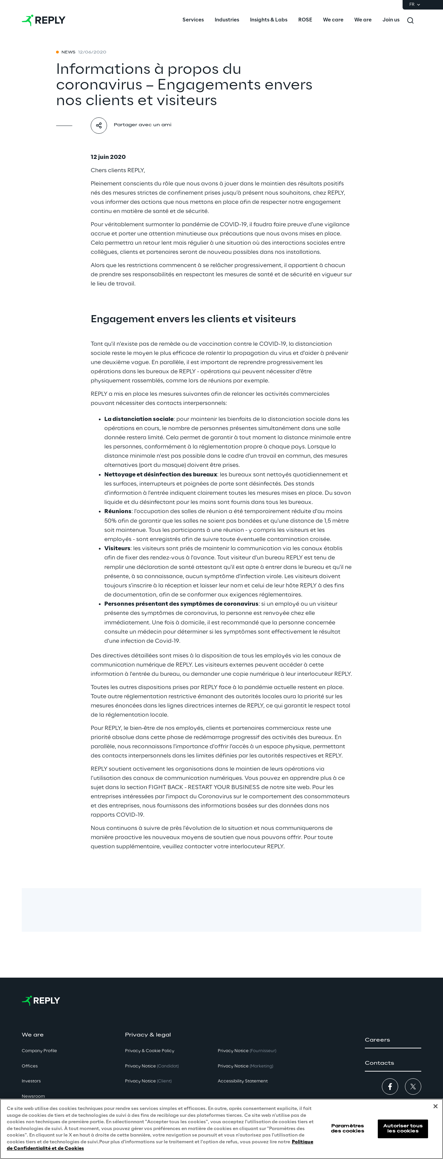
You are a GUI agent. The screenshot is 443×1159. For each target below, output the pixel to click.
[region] (221, 1129)
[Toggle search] (410, 20)
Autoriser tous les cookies (403, 1128)
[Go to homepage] (44, 20)
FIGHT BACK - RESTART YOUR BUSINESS (204, 787)
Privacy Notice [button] (152, 1066)
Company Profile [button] (39, 1051)
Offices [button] (30, 1066)
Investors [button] (31, 1081)
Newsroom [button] (33, 1096)
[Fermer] (435, 1106)
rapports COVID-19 (117, 815)
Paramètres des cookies (347, 1128)
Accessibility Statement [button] (243, 1081)
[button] (393, 1040)
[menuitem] (193, 20)
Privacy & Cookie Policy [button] (149, 1051)
